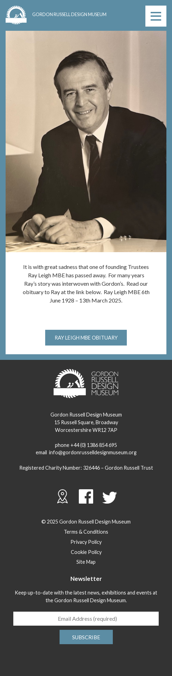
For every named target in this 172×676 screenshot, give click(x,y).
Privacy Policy (86, 542)
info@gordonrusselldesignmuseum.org (93, 452)
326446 (91, 468)
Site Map (86, 562)
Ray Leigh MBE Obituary (86, 338)
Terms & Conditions (86, 532)
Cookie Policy (86, 552)
